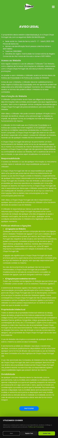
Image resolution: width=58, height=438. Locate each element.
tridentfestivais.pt (32, 35)
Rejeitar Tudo (29, 433)
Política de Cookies (31, 78)
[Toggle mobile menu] (53, 7)
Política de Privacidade (10, 78)
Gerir (11, 433)
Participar (29, 408)
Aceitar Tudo (46, 433)
